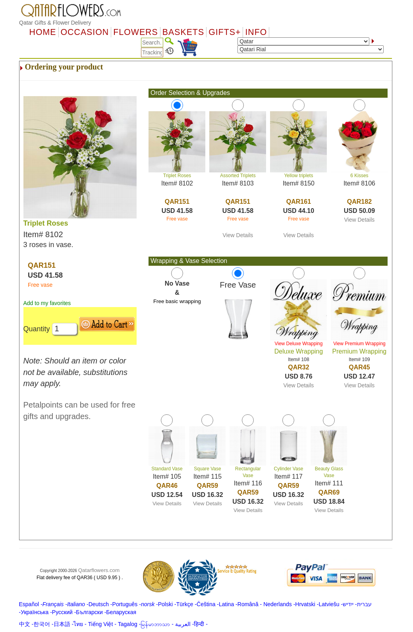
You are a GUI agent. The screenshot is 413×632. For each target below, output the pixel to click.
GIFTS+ (224, 32)
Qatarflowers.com (99, 570)
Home (42, 32)
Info (256, 32)
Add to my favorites (47, 303)
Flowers (135, 32)
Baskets (183, 32)
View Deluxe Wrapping (298, 343)
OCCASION (85, 32)
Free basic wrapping (177, 301)
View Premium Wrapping (359, 343)
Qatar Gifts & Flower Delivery (55, 22)
